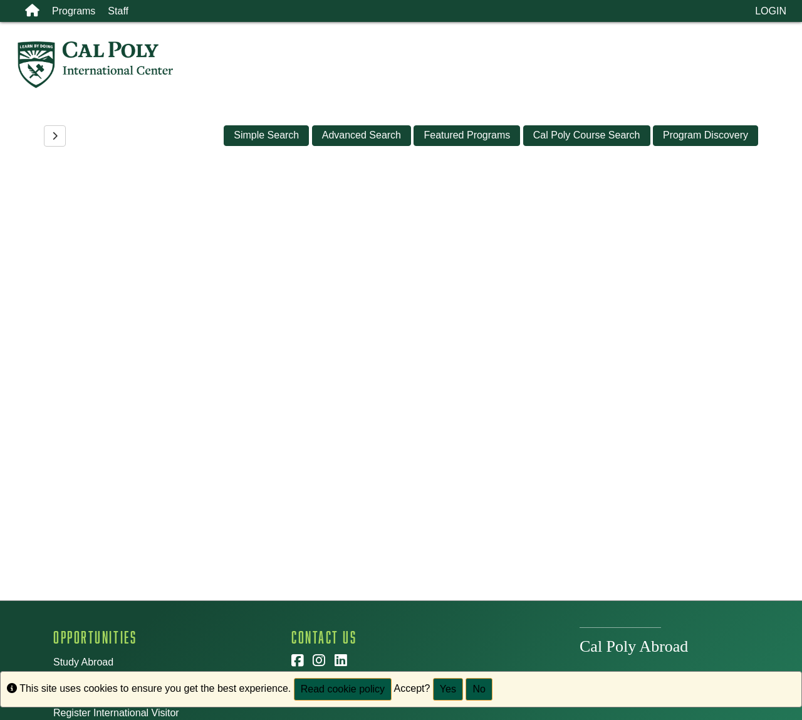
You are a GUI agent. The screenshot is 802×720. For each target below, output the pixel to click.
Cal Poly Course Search (586, 135)
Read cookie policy (343, 689)
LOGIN (770, 11)
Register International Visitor (116, 712)
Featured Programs (467, 135)
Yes (448, 689)
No (478, 689)
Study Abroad (83, 662)
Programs (73, 11)
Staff (118, 11)
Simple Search (266, 135)
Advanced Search (361, 135)
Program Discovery (705, 135)
